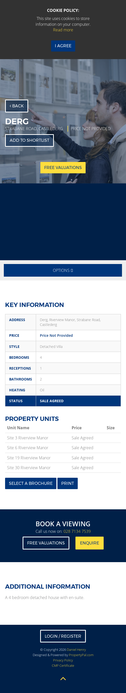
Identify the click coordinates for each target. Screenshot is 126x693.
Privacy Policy (63, 660)
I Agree (63, 45)
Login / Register (63, 636)
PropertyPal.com (81, 655)
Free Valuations (46, 543)
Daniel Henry (76, 649)
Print (67, 483)
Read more (63, 30)
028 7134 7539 (77, 531)
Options (63, 270)
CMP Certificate (63, 665)
